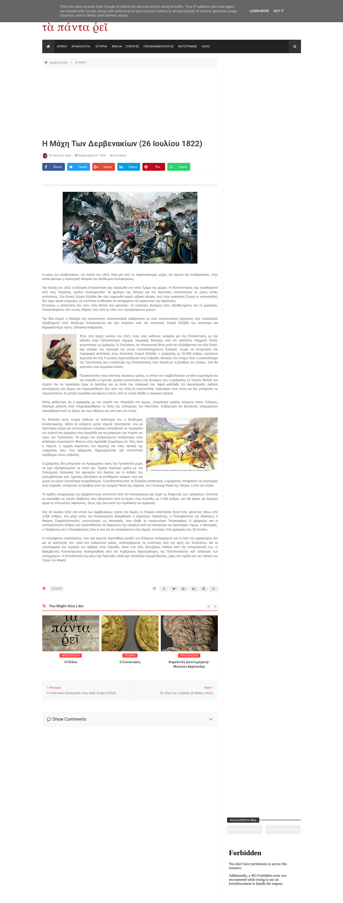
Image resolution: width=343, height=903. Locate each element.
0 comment (118, 155)
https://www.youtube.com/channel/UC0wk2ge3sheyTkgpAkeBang (246, 74)
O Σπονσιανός (130, 662)
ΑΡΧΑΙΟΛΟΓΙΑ (80, 46)
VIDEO (205, 46)
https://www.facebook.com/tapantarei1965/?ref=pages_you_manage (283, 74)
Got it (279, 11)
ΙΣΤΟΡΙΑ (100, 46)
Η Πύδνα (70, 662)
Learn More (259, 11)
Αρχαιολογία (66, 874)
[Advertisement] (130, 103)
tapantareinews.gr (288, 896)
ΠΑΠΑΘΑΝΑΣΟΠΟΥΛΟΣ (159, 46)
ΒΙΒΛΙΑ (116, 46)
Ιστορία (119, 874)
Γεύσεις (223, 874)
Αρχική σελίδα (58, 62)
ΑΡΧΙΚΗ (62, 46)
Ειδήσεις (276, 874)
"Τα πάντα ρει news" (87, 896)
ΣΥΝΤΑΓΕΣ (132, 46)
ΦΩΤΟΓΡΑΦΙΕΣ (187, 46)
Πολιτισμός (171, 874)
